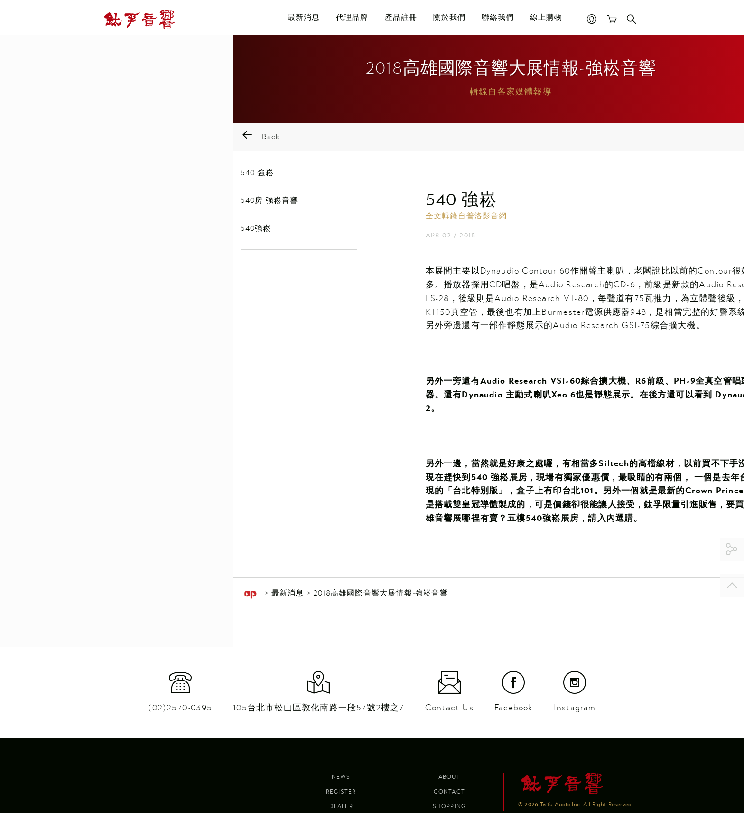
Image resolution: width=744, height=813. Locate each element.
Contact (449, 791)
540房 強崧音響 (130, 203)
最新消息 (298, 19)
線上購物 (541, 19)
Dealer (341, 806)
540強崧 (117, 231)
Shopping (449, 806)
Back (121, 139)
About (449, 777)
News (341, 777)
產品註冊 (395, 19)
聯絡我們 (492, 19)
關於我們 (444, 19)
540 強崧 (118, 175)
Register (341, 791)
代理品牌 (347, 19)
